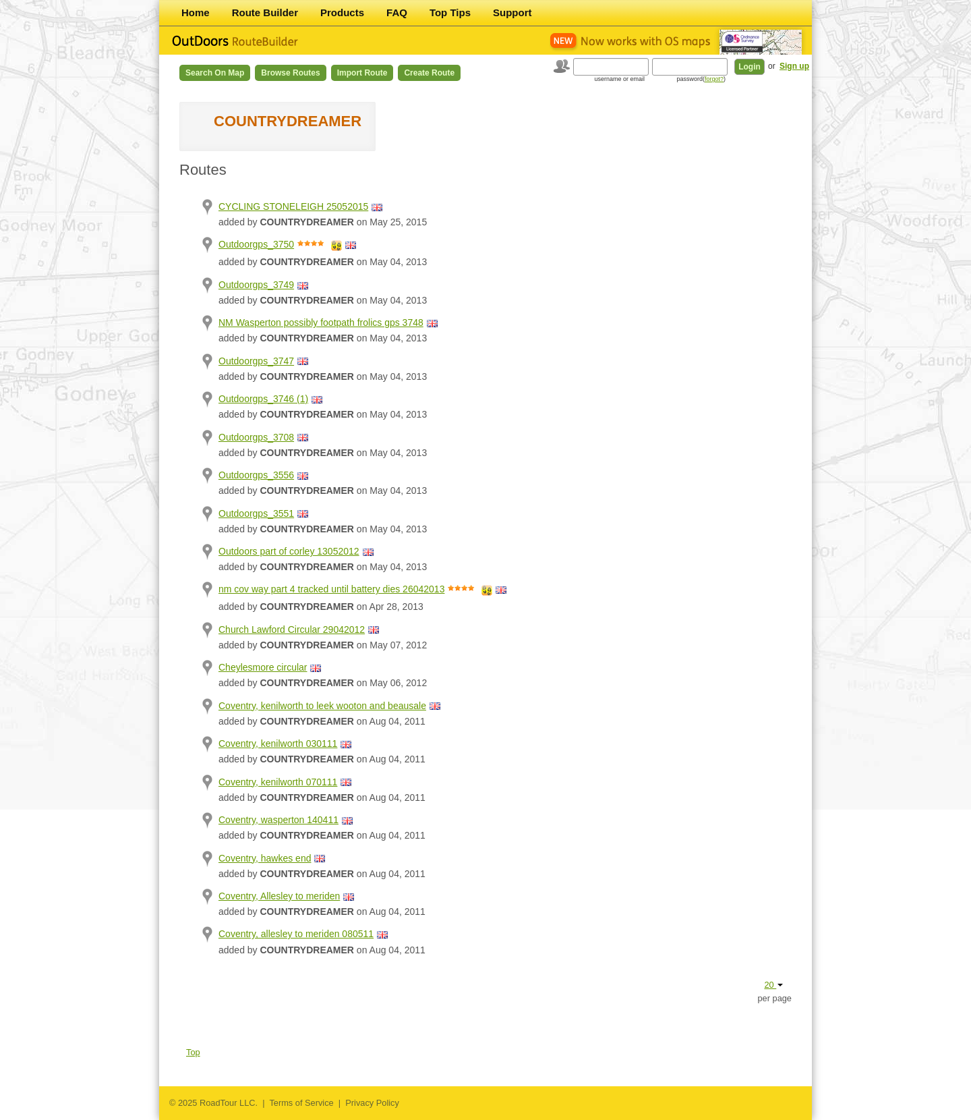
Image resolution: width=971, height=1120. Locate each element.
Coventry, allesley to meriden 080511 (296, 933)
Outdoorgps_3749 (256, 284)
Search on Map (214, 73)
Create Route (429, 73)
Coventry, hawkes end (264, 858)
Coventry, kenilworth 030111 (277, 743)
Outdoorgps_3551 (256, 513)
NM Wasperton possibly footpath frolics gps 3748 (320, 322)
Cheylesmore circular (262, 667)
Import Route (362, 73)
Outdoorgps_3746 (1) (263, 398)
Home (195, 12)
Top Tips (450, 12)
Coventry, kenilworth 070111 (277, 782)
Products (342, 12)
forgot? (714, 79)
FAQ (396, 12)
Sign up (794, 66)
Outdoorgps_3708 (256, 437)
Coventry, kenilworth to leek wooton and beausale (322, 705)
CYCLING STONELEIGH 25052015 (293, 206)
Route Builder (265, 12)
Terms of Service (301, 1103)
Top (193, 1052)
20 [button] (773, 985)
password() (701, 79)
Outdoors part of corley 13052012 (288, 551)
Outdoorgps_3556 (256, 475)
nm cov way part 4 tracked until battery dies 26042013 (331, 589)
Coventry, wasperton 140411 (278, 819)
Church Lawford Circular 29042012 (291, 629)
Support (512, 12)
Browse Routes (290, 73)
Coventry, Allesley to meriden (279, 896)
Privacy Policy (372, 1103)
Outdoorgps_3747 (256, 361)
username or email (619, 79)
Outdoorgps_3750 (256, 244)
